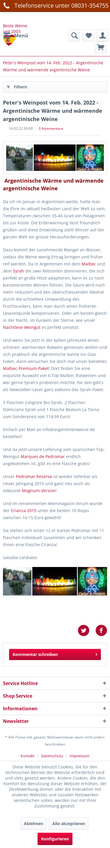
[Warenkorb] (100, 47)
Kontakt (28, 755)
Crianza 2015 (23, 510)
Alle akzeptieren (68, 823)
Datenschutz (52, 755)
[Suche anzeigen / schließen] (74, 35)
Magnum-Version (39, 490)
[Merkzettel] (88, 35)
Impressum (79, 755)
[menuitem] (15, 35)
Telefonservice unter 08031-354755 (54, 5)
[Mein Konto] (103, 35)
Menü (16, 35)
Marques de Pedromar (43, 456)
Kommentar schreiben (55, 653)
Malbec (89, 264)
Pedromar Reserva (34, 476)
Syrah (19, 271)
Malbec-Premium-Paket (26, 368)
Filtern (17, 86)
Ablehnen (33, 823)
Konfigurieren (55, 839)
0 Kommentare (51, 128)
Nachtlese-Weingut (22, 327)
